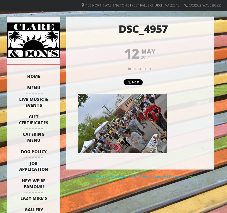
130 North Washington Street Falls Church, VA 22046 (132, 5)
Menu (33, 88)
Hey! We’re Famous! (34, 183)
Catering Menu (34, 137)
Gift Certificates (33, 119)
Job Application (33, 166)
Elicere (190, 176)
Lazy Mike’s (33, 198)
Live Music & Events (33, 102)
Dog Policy (34, 151)
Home (33, 76)
